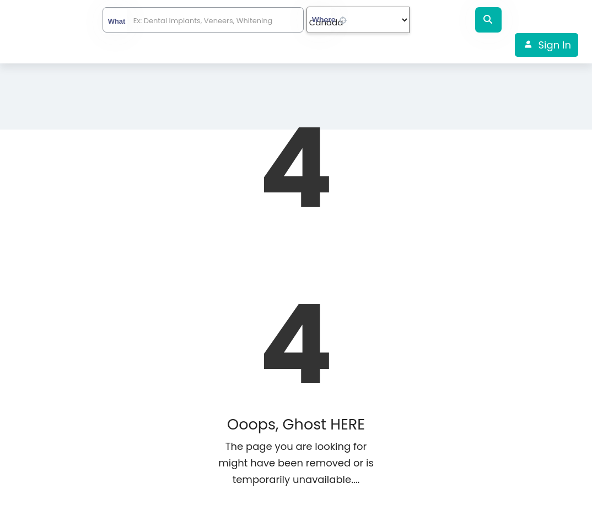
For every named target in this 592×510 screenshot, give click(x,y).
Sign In (555, 45)
